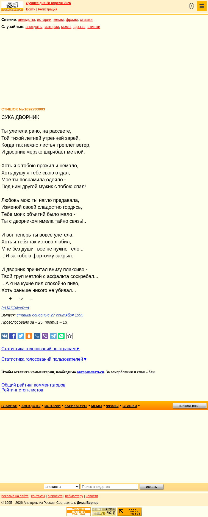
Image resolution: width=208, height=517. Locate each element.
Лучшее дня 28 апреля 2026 (48, 3)
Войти (30, 9)
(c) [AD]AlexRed (15, 308)
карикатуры (76, 406)
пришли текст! (190, 406)
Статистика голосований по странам (38, 348)
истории (44, 19)
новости (92, 496)
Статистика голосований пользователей (42, 359)
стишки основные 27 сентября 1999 (50, 315)
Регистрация (47, 9)
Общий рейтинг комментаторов (33, 385)
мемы (59, 19)
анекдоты (26, 19)
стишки (86, 19)
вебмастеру (74, 496)
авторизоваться (90, 372)
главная (9, 406)
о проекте (55, 496)
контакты (38, 496)
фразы (72, 19)
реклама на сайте (15, 496)
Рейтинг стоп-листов (22, 390)
